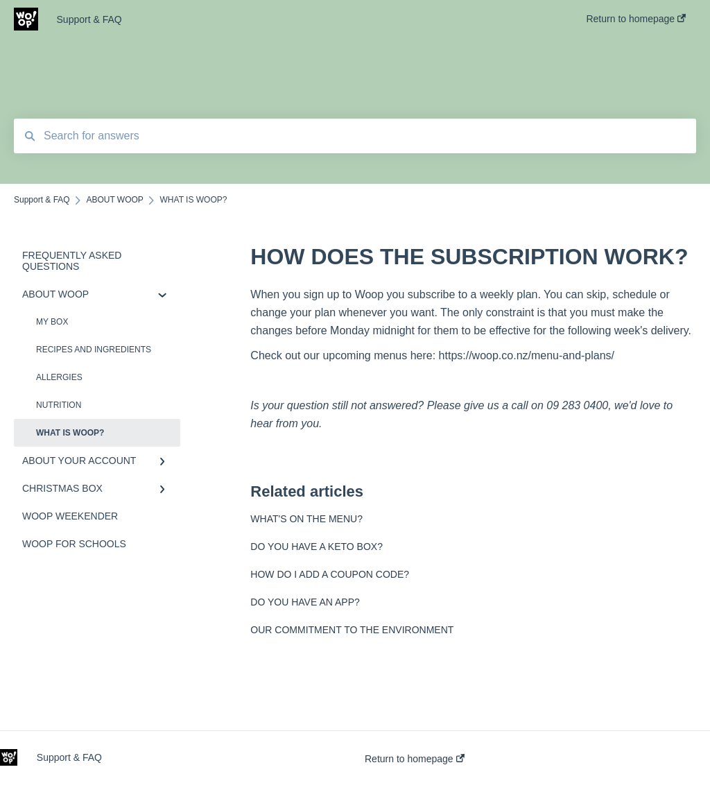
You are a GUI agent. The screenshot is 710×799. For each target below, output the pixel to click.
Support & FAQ (89, 19)
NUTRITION (58, 405)
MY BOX (52, 322)
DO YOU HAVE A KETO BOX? (316, 546)
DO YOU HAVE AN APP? (304, 602)
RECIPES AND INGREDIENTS (93, 349)
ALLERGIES (59, 377)
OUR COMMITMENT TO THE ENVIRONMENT (351, 629)
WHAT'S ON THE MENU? (306, 518)
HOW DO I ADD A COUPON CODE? (329, 574)
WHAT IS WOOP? (70, 433)
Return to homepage (415, 758)
